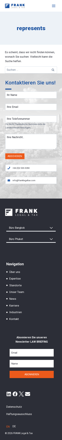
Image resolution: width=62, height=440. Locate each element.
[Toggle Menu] (53, 5)
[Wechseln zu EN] (8, 426)
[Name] (31, 95)
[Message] (31, 141)
